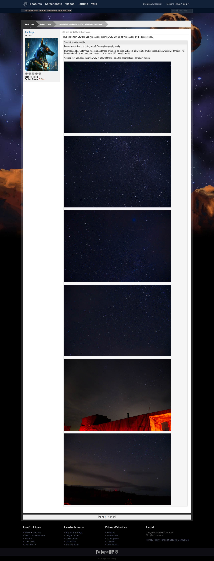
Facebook (52, 10)
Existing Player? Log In (178, 4)
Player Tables (72, 535)
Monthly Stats (72, 544)
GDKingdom (113, 538)
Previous (102, 517)
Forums (83, 4)
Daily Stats (71, 541)
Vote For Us (30, 544)
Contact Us (183, 540)
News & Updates (33, 532)
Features (36, 4)
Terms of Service (169, 540)
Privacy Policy (152, 540)
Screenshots (53, 4)
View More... (113, 544)
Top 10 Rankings (74, 532)
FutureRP (25, 6)
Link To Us (30, 541)
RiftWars (111, 532)
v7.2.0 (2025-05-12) (107, 558)
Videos (69, 4)
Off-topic (46, 24)
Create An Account (152, 4)
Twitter (42, 10)
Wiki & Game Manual (35, 535)
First (99, 517)
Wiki (94, 4)
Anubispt (29, 32)
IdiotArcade (112, 535)
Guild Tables (72, 538)
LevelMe (111, 541)
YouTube (67, 10)
